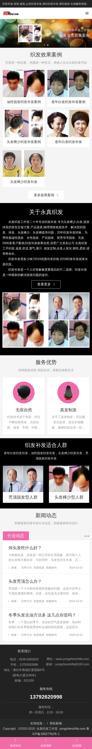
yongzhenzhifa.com (72, 728)
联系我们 (24, 651)
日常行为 (26, 567)
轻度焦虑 (39, 567)
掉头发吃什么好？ (25, 547)
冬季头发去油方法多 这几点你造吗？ (42, 615)
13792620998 (46, 697)
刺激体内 (51, 567)
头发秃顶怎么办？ (25, 581)
